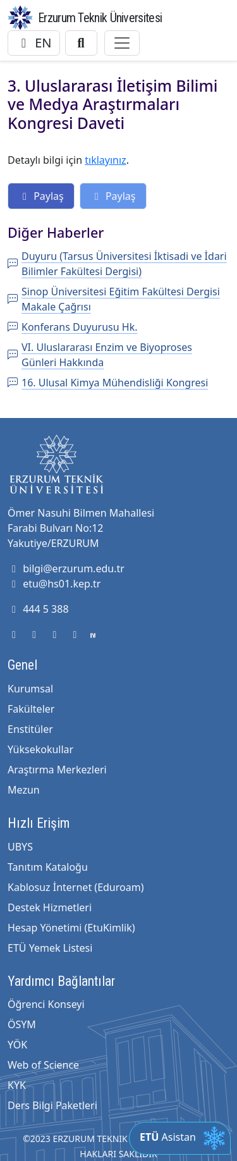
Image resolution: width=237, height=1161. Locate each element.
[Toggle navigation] (122, 43)
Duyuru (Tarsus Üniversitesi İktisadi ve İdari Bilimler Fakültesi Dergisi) (117, 263)
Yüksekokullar (40, 749)
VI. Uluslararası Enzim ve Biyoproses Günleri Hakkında (100, 354)
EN (34, 42)
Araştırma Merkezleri (57, 770)
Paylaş (41, 196)
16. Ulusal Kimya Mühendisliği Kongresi (108, 383)
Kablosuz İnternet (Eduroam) (75, 887)
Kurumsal (30, 689)
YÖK (17, 1045)
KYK (17, 1085)
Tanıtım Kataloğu (48, 867)
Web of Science (43, 1065)
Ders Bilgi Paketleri (52, 1105)
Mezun (24, 790)
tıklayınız (105, 160)
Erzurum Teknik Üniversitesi (100, 17)
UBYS (20, 847)
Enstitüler (30, 729)
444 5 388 (38, 609)
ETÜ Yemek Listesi (50, 948)
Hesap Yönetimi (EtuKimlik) (71, 928)
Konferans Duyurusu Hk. (73, 327)
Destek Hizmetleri (50, 907)
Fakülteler (31, 709)
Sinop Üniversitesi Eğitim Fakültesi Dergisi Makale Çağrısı (114, 299)
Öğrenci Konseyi (46, 1004)
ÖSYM (22, 1024)
